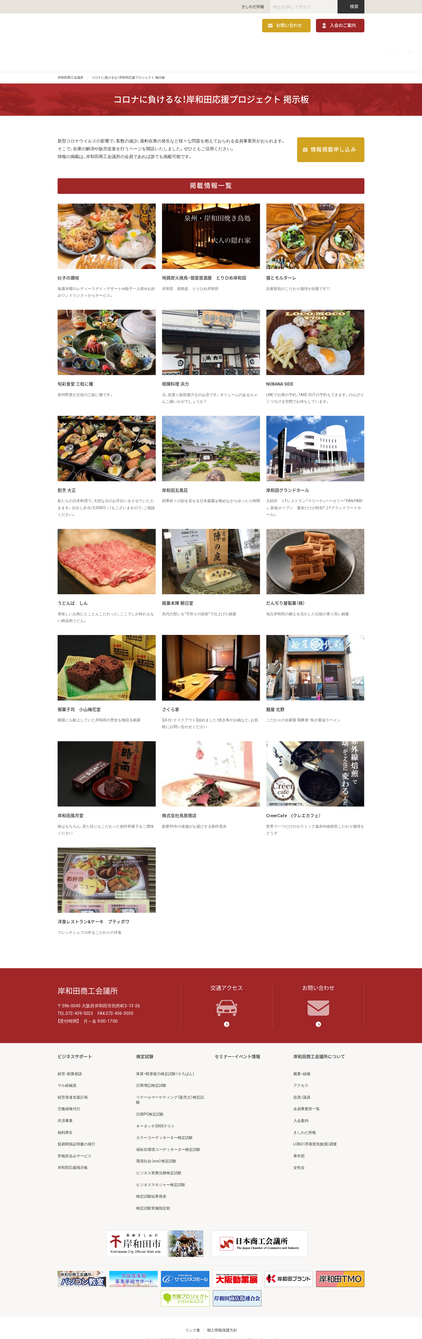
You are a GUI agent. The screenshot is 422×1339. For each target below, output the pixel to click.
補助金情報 (149, 47)
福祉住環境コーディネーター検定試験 (168, 1138)
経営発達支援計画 (73, 1086)
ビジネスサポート (88, 47)
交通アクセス (226, 989)
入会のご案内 (343, 26)
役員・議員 (301, 1086)
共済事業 (65, 1109)
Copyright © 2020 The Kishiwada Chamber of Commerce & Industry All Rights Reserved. (211, 1329)
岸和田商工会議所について (333, 47)
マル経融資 (67, 1074)
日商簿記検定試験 (151, 1074)
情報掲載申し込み (333, 138)
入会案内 (300, 1109)
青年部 (299, 1144)
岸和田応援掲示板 (73, 1156)
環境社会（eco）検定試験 (156, 1150)
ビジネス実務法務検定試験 (158, 1162)
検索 (351, 6)
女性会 (299, 1156)
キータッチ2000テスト (155, 1115)
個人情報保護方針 (222, 1319)
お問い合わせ (289, 26)
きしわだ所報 (252, 7)
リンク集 (192, 1319)
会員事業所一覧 (306, 1098)
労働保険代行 (69, 1098)
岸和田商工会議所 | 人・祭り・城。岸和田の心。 (98, 26)
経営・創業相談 (70, 1062)
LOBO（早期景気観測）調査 (315, 1133)
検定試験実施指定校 (153, 1197)
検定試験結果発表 (151, 1185)
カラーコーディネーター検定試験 (164, 1126)
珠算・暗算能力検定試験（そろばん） (165, 1062)
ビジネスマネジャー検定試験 (160, 1173)
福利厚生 (65, 1121)
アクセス (300, 1074)
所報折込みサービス (75, 1144)
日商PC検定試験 (150, 1103)
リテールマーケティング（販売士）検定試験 (170, 1088)
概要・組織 (301, 1062)
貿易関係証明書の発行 (76, 1133)
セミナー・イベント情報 (272, 47)
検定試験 (211, 47)
